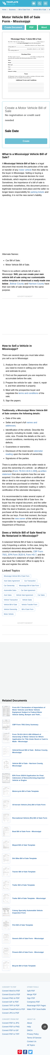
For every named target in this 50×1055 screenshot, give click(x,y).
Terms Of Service (34, 1038)
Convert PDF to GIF (10, 1030)
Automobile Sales (10, 590)
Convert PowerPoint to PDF (13, 1009)
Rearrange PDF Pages (36, 1005)
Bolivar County (17, 284)
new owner (20, 518)
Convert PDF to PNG (11, 1027)
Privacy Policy (33, 1034)
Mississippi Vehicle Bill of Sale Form (16, 576)
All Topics (31, 1045)
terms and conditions (28, 393)
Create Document (13, 27)
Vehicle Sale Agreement (24, 595)
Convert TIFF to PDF (10, 1005)
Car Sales (41, 595)
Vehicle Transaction (11, 600)
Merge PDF (32, 994)
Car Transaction (30, 581)
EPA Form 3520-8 (16, 555)
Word (44, 27)
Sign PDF (31, 998)
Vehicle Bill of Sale (10, 605)
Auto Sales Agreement (12, 581)
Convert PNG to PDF (11, 998)
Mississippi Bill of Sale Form (29, 586)
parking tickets (37, 192)
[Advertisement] (25, 224)
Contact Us (31, 1041)
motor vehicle (25, 170)
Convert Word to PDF (11, 991)
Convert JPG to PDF (10, 1013)
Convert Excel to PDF (11, 994)
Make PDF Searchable (36, 1009)
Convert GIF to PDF (10, 1002)
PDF (31, 27)
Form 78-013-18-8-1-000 (25, 471)
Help (29, 1027)
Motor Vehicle (9, 614)
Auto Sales (8, 595)
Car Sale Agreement (28, 590)
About (29, 1023)
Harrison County (36, 284)
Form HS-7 (31, 555)
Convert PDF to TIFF (10, 1034)
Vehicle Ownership (10, 609)
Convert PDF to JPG (10, 1023)
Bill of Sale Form (27, 609)
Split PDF (31, 991)
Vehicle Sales (27, 600)
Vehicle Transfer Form (29, 605)
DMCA (30, 1030)
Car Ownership (9, 586)
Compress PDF (33, 1002)
